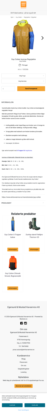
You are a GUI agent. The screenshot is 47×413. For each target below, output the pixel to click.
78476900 (24, 346)
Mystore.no (23, 319)
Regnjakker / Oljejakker (29, 17)
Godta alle (35, 405)
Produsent (6, 203)
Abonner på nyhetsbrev (23, 386)
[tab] (23, 102)
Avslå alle (12, 405)
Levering (23, 372)
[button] (20, 53)
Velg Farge (22, 76)
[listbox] (23, 76)
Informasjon (7, 102)
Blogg (23, 359)
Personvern (23, 362)
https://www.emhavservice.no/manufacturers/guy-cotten (21, 197)
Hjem (12, 17)
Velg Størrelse (22, 81)
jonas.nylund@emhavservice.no (23, 350)
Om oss (23, 365)
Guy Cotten (18, 17)
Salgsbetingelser (23, 369)
